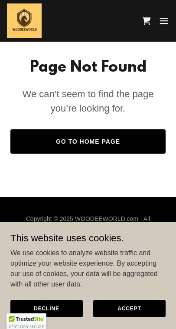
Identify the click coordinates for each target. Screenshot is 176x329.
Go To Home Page (88, 141)
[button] (164, 21)
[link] (24, 20)
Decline (46, 308)
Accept (129, 308)
